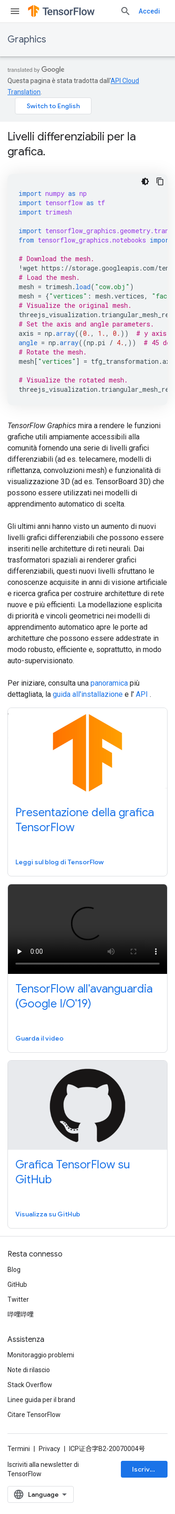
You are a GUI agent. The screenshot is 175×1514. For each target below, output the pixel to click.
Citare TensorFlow (34, 1414)
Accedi (149, 11)
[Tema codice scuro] (145, 181)
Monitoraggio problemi (40, 1355)
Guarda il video (39, 1038)
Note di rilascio (28, 1370)
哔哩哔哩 (20, 1314)
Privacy (49, 1448)
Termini (18, 1448)
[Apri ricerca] (125, 11)
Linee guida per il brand (41, 1399)
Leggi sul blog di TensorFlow (59, 862)
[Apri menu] (15, 11)
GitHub (17, 1284)
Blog (14, 1269)
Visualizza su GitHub (47, 1214)
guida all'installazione (88, 694)
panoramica (109, 683)
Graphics (26, 39)
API (142, 694)
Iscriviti (144, 1469)
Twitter (18, 1299)
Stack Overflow (29, 1385)
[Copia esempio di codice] (160, 181)
